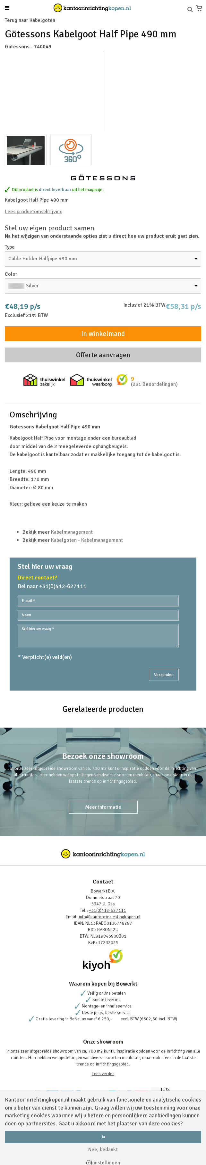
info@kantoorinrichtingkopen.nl (110, 917)
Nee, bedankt (103, 1149)
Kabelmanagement (72, 532)
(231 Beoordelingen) (154, 384)
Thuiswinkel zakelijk (44, 380)
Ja (103, 1137)
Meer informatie (103, 807)
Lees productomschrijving (34, 211)
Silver (32, 286)
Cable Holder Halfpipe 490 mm (42, 259)
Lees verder (103, 1073)
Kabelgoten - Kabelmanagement (87, 540)
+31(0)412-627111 (107, 910)
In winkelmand (103, 333)
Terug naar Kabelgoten (30, 20)
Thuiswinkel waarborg (91, 380)
